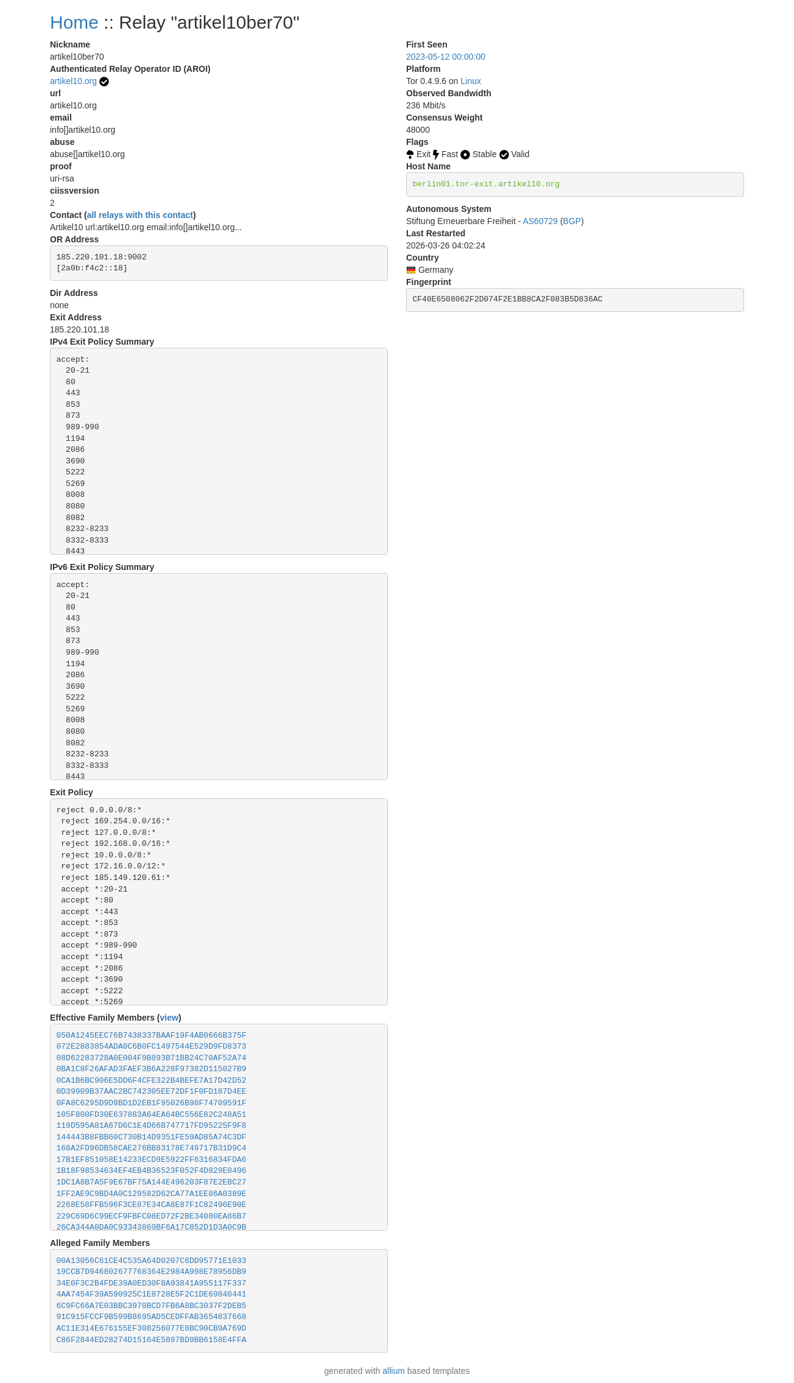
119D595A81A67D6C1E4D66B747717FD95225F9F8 (152, 1125)
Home (74, 22)
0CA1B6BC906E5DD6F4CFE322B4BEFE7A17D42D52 (152, 1080)
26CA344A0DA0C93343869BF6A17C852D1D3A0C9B (152, 1227)
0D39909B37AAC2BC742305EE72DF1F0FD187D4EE (152, 1091)
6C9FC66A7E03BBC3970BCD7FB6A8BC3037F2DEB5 (152, 1306)
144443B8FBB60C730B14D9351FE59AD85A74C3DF (152, 1137)
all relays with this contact (140, 215)
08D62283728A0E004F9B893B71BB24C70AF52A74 (152, 1058)
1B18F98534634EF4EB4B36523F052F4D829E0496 (152, 1170)
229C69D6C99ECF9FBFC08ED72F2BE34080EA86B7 (152, 1216)
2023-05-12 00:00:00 (445, 57)
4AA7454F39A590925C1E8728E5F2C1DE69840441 (152, 1294)
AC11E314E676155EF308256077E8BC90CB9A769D (152, 1328)
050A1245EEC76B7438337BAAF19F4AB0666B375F (152, 1035)
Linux (471, 81)
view (169, 1017)
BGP (572, 221)
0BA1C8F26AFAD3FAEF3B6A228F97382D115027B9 (152, 1069)
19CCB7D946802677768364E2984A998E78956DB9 (152, 1271)
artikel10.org (73, 81)
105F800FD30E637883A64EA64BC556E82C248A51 (152, 1114)
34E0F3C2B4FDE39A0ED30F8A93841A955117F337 (152, 1283)
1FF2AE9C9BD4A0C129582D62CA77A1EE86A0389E (152, 1193)
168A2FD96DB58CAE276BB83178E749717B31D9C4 (152, 1148)
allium (393, 1371)
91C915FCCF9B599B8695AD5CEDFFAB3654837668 (152, 1316)
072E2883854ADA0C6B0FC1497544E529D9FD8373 (152, 1046)
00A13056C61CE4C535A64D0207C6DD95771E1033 (152, 1260)
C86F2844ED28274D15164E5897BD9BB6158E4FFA (152, 1340)
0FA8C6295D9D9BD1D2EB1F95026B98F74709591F (152, 1103)
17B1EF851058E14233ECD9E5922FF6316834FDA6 (152, 1159)
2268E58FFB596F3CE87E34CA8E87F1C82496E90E (152, 1204)
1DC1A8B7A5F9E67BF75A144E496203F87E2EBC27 (152, 1182)
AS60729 (540, 221)
